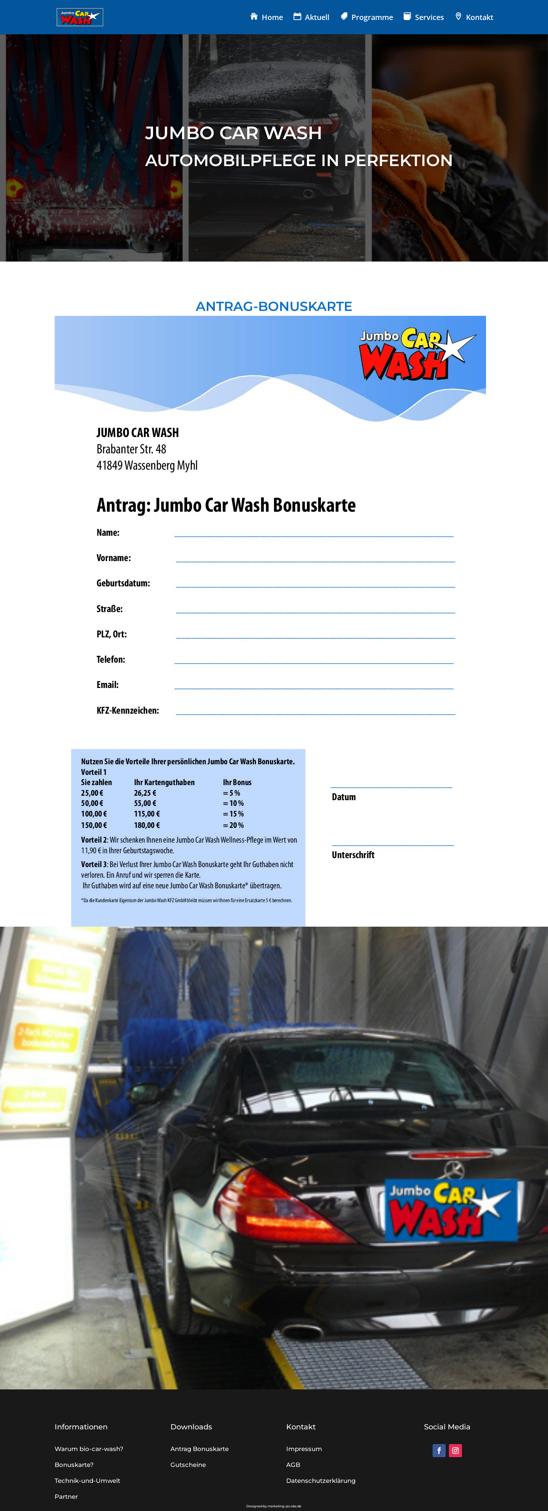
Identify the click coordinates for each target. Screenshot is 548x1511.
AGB (293, 1465)
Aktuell (317, 18)
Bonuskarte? (74, 1465)
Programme (372, 18)
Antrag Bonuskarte (199, 1449)
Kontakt (479, 18)
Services (429, 18)
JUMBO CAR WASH (234, 133)
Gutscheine (188, 1465)
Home (272, 18)
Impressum (304, 1449)
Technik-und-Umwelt (87, 1480)
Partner (66, 1496)
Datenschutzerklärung (321, 1480)
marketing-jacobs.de (284, 1506)
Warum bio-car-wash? (89, 1449)
